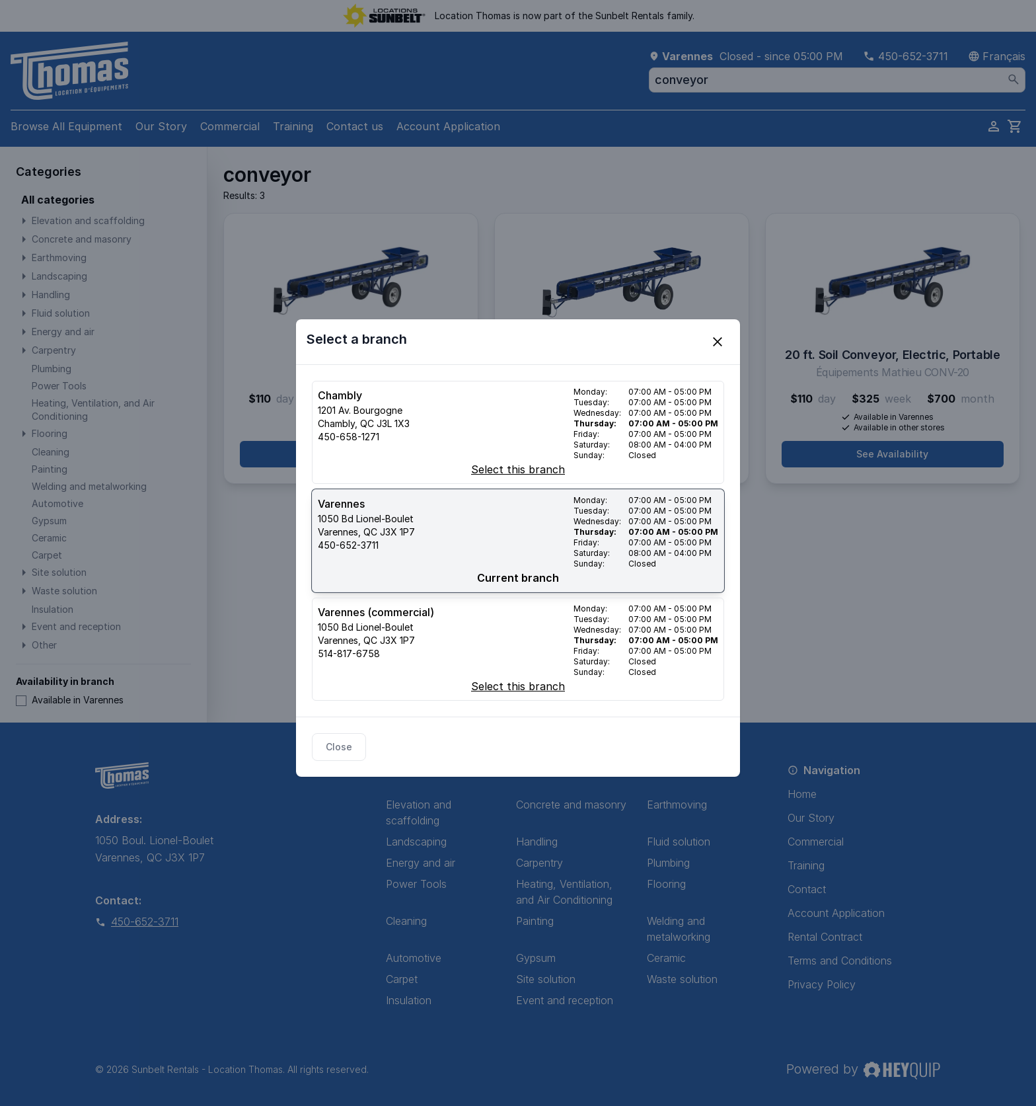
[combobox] (837, 80)
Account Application (448, 126)
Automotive (413, 958)
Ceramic (666, 958)
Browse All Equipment (66, 126)
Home (802, 794)
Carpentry (539, 862)
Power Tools (416, 883)
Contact (807, 889)
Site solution (545, 979)
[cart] (1014, 126)
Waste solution (682, 979)
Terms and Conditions (840, 960)
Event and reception (564, 1000)
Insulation (408, 1000)
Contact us (354, 126)
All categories (57, 199)
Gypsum (536, 958)
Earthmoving (677, 804)
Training (293, 126)
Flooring (666, 883)
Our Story (161, 126)
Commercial (230, 126)
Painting (535, 921)
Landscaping (416, 841)
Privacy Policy (822, 984)
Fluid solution (678, 841)
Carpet (402, 979)
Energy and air (420, 862)
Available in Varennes (70, 699)
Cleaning (406, 921)
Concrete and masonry (571, 804)
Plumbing (668, 862)
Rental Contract (825, 936)
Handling (537, 841)
